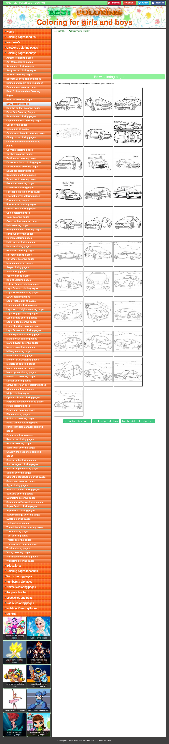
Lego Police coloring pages (21, 322)
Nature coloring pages (20, 603)
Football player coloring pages (23, 196)
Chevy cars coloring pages (21, 137)
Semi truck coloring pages (20, 447)
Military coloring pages (19, 351)
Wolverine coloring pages (20, 561)
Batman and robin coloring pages (24, 83)
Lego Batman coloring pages (22, 288)
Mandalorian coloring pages (21, 338)
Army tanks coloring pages (21, 70)
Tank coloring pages (17, 523)
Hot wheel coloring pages (20, 259)
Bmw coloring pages (17, 104)
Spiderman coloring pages (21, 481)
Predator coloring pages (19, 435)
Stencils (11, 613)
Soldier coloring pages (18, 472)
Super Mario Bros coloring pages (24, 502)
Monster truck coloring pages (22, 359)
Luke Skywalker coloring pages (23, 334)
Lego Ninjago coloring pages (22, 313)
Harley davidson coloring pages (23, 229)
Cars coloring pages (17, 129)
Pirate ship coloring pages (20, 410)
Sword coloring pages (18, 519)
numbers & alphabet (19, 581)
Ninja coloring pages (17, 393)
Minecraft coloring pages (20, 355)
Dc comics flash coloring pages (23, 162)
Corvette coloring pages (19, 150)
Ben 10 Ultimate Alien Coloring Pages (23, 93)
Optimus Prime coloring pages (23, 397)
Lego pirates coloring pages (21, 318)
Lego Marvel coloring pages (21, 305)
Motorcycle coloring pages (21, 372)
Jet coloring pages (16, 271)
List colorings (23, 3)
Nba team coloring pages (20, 389)
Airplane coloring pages (19, 58)
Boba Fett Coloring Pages (20, 112)
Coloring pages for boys (21, 53)
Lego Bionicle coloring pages (22, 292)
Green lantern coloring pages (22, 221)
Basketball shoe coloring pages (23, 79)
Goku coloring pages (17, 217)
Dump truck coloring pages (21, 179)
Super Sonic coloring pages (21, 506)
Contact (40, 3)
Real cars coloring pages (20, 439)
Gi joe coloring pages (18, 213)
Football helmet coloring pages (23, 192)
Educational (13, 565)
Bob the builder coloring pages (23, 108)
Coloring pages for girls (21, 36)
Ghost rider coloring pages (21, 208)
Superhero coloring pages (20, 510)
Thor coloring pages (17, 531)
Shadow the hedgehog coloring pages (23, 454)
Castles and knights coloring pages (25, 133)
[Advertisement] (109, 53)
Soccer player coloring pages (22, 468)
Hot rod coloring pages (19, 255)
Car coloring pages (16, 125)
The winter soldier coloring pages (24, 527)
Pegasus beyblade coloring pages (25, 401)
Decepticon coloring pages (21, 175)
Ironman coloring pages (19, 263)
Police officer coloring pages (22, 422)
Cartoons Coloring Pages (22, 47)
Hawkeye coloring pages (19, 234)
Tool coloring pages (17, 535)
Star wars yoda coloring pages (23, 489)
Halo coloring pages (17, 225)
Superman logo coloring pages (23, 514)
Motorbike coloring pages (20, 368)
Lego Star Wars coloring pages (23, 326)
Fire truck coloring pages (20, 187)
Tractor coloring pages (18, 540)
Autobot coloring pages (19, 74)
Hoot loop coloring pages (20, 250)
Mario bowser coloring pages (22, 343)
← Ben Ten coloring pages (77, 421)
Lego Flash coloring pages (21, 301)
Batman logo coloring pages (22, 87)
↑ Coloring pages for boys (106, 421)
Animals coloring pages (21, 587)
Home (8, 3)
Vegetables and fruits (19, 597)
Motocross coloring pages (20, 364)
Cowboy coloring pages (19, 154)
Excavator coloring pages (20, 183)
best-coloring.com (86, 741)
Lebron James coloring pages (22, 284)
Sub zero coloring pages (19, 493)
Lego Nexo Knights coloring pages (25, 309)
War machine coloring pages (22, 556)
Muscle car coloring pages (21, 376)
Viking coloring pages (18, 552)
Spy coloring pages (17, 485)
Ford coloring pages (17, 200)
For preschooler (16, 592)
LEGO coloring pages (18, 297)
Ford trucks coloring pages (21, 204)
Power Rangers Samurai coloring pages (24, 429)
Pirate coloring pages (18, 406)
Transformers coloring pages (22, 544)
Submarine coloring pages (21, 498)
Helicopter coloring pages (20, 242)
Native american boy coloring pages (26, 385)
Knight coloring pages (18, 280)
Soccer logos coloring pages (22, 464)
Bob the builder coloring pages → (137, 421)
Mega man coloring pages (20, 347)
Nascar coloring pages (18, 380)
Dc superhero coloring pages (22, 166)
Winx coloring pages (19, 576)
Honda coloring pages (18, 246)
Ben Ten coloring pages (19, 99)
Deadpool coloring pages (20, 171)
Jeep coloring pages (17, 267)
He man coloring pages (19, 238)
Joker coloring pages (18, 276)
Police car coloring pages (20, 418)
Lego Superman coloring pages (23, 330)
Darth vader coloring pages (21, 158)
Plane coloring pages (18, 414)
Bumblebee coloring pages (21, 116)
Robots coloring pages (18, 443)
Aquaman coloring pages (20, 66)
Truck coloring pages (18, 548)
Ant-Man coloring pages (19, 62)
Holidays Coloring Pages (21, 608)
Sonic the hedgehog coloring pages (26, 477)
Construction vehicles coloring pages (23, 143)
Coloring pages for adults (22, 571)
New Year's (13, 42)
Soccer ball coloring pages (21, 460)
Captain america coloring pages (23, 120)
